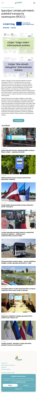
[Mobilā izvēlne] (34, 2)
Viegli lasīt (3, 367)
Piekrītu (10, 385)
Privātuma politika (5, 369)
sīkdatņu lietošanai (21, 382)
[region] (18, 383)
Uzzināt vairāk (18, 120)
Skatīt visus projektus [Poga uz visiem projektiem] (7, 7)
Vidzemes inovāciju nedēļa (7, 372)
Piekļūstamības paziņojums (8, 365)
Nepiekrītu (26, 385)
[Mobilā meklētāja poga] (2, 2)
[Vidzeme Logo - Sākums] (18, 3)
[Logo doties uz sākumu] (18, 359)
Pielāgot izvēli (18, 388)
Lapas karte (4, 363)
